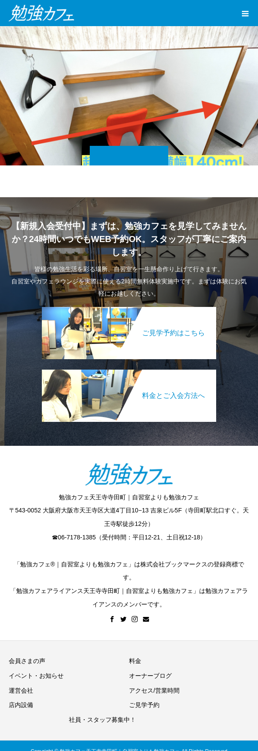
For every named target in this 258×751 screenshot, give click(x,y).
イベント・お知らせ (36, 675)
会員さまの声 (27, 660)
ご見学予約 (144, 704)
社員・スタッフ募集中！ (102, 719)
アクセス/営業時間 (154, 690)
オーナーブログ (150, 675)
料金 (135, 660)
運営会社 (21, 690)
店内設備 (21, 704)
